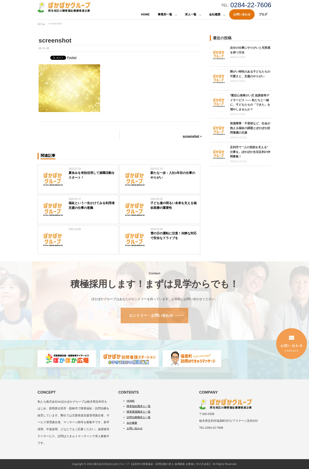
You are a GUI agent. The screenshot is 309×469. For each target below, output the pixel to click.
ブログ (263, 14)
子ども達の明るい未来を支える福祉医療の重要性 (173, 205)
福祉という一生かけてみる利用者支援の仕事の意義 (92, 205)
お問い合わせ (242, 14)
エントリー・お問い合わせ (151, 315)
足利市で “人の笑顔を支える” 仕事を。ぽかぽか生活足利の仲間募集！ (250, 152)
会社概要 (215, 14)
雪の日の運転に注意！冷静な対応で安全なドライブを (173, 235)
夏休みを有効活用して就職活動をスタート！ (92, 175)
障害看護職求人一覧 (139, 411)
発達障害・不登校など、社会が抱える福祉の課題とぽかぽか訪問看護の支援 (250, 128)
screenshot (191, 136)
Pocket (72, 57)
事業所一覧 (165, 14)
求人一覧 (190, 14)
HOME (145, 14)
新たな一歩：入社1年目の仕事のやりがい (172, 175)
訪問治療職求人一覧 (139, 417)
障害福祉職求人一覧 (139, 406)
